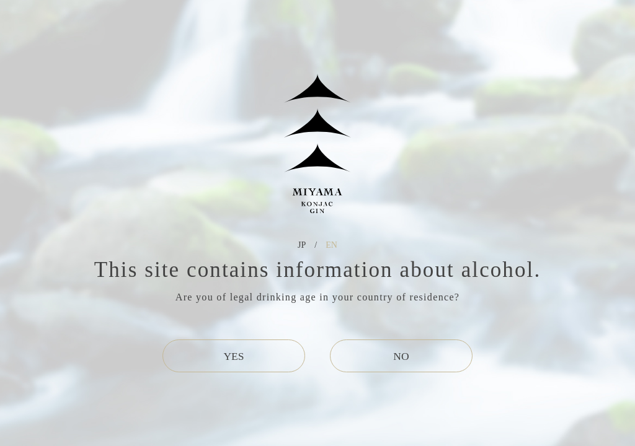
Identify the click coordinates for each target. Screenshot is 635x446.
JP (302, 245)
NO (401, 356)
